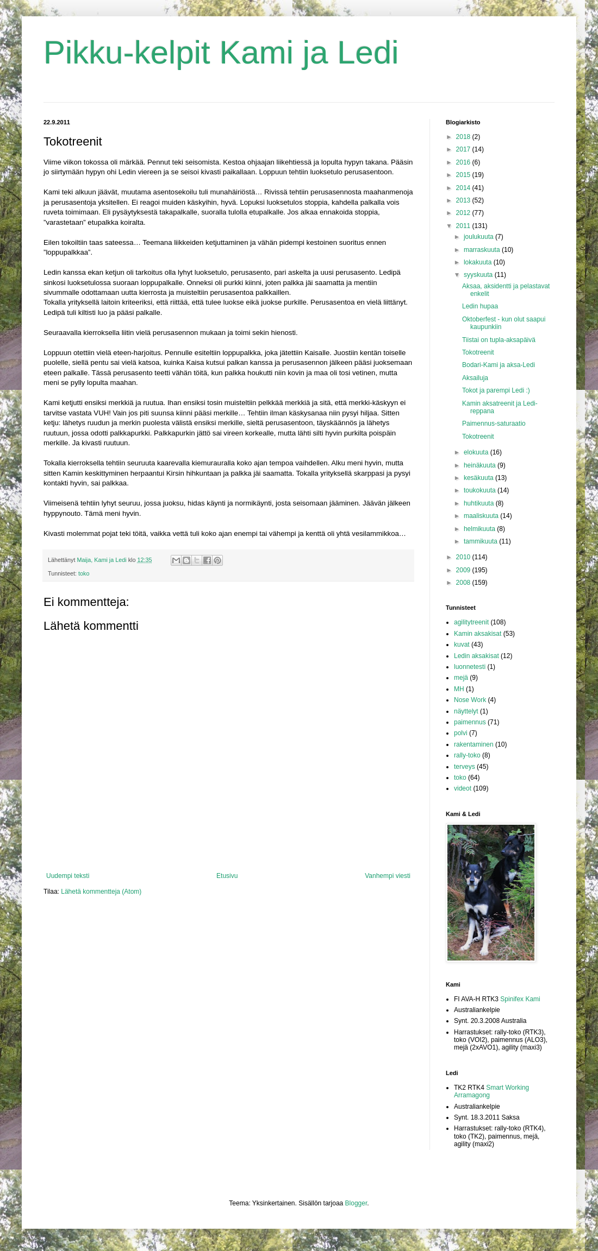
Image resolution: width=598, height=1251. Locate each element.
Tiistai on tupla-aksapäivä (498, 340)
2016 (464, 162)
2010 (464, 557)
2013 (464, 200)
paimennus (470, 722)
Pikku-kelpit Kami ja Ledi (221, 52)
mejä (461, 677)
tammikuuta (481, 541)
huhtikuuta (480, 503)
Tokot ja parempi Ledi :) (496, 390)
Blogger (356, 1203)
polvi (461, 733)
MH (459, 689)
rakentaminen (474, 744)
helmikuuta (480, 529)
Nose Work (470, 700)
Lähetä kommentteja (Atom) (101, 891)
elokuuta (477, 452)
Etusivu (227, 876)
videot (462, 788)
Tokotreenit (478, 352)
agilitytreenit (471, 622)
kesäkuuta (479, 478)
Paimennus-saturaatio (494, 423)
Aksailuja (475, 378)
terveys (464, 766)
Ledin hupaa (480, 306)
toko (83, 573)
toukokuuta (480, 490)
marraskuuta (483, 250)
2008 (464, 582)
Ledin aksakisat (476, 656)
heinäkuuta (480, 465)
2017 (464, 149)
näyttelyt (466, 711)
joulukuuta (479, 237)
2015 (464, 175)
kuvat (462, 644)
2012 (464, 213)
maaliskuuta (482, 516)
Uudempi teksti (67, 876)
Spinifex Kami (520, 999)
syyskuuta (479, 275)
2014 (464, 188)
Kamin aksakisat (477, 633)
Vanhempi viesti (387, 876)
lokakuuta (479, 262)
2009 (464, 570)
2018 (464, 137)
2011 (464, 226)
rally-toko (467, 755)
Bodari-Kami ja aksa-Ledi (498, 365)
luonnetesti (469, 667)
